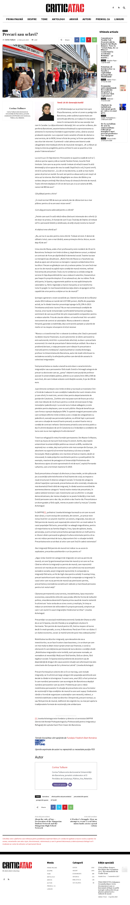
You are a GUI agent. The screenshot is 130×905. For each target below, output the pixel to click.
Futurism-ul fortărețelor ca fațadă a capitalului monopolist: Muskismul (108, 72)
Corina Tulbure (10, 40)
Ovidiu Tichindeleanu (108, 118)
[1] (45, 512)
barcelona (45, 796)
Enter (5, 31)
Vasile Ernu (102, 876)
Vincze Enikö (111, 138)
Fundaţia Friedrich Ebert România (66, 741)
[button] (124, 8)
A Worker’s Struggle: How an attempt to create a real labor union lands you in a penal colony (83, 822)
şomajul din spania (42, 800)
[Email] (70, 785)
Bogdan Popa (111, 60)
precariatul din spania (81, 796)
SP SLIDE (53, 800)
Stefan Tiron (111, 80)
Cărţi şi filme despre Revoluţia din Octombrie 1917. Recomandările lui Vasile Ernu (108, 870)
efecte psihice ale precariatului (61, 796)
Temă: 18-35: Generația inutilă (70, 102)
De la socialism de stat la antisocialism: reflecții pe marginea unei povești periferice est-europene (109, 130)
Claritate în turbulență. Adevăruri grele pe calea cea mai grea (109, 109)
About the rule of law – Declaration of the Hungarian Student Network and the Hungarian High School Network (48, 823)
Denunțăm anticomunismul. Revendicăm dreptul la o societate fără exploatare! (109, 91)
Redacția (110, 99)
